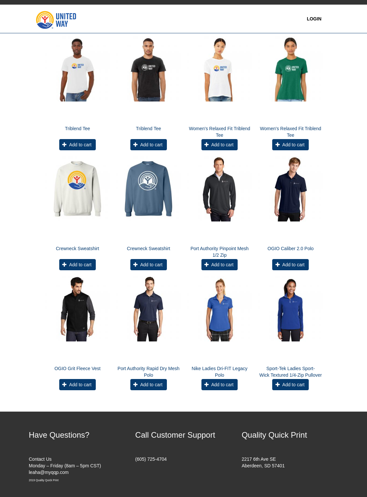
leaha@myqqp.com (49, 472)
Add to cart (76, 144)
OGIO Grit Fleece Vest (77, 368)
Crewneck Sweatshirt (77, 248)
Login (314, 18)
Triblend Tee (77, 128)
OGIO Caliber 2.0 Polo (291, 248)
